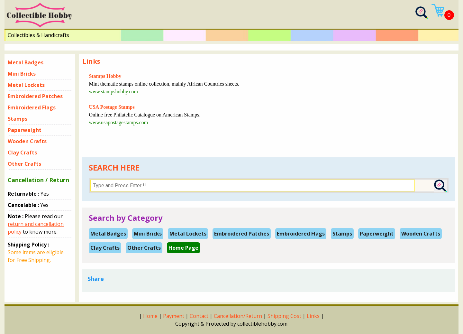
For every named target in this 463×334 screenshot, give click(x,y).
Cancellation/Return (238, 316)
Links (313, 316)
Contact (199, 316)
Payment (173, 316)
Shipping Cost (284, 316)
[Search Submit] (440, 186)
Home (150, 316)
